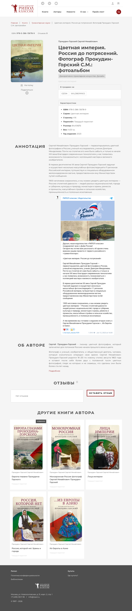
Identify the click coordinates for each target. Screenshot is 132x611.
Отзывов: (43, 33)
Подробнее (54, 371)
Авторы (57, 12)
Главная (14, 23)
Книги (45, 12)
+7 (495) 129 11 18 (18, 597)
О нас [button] (83, 12)
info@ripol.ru (34, 597)
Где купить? (73, 575)
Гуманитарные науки (41, 23)
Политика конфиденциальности (25, 575)
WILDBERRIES (78, 93)
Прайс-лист (98, 12)
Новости (71, 12)
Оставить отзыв (100, 393)
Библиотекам (17, 579)
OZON (64, 93)
